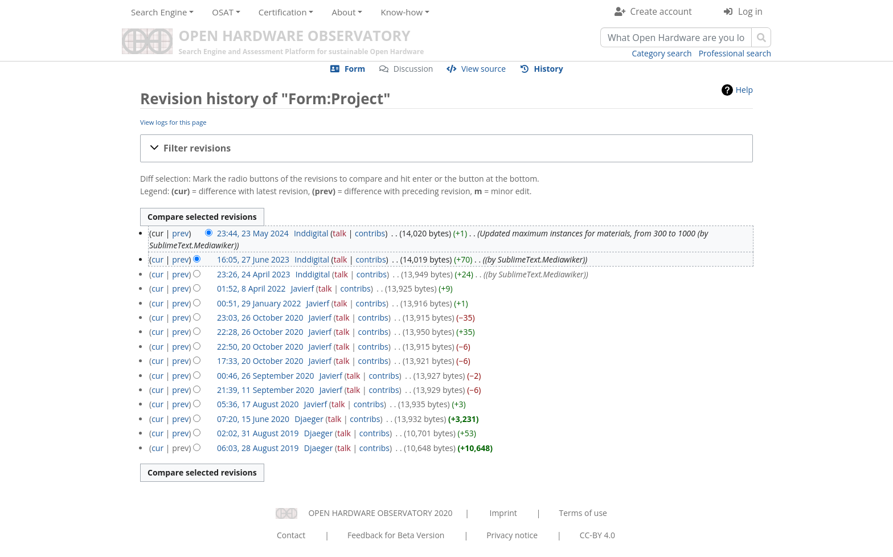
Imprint (503, 512)
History (548, 68)
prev (180, 233)
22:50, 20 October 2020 (260, 346)
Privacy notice (512, 535)
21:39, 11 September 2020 (265, 389)
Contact (291, 535)
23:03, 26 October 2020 (260, 317)
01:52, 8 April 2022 (251, 288)
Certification (283, 12)
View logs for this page (173, 122)
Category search (662, 53)
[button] (446, 148)
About (343, 12)
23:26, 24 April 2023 (253, 274)
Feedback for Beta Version (396, 535)
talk (339, 233)
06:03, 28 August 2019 (258, 448)
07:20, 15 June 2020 (253, 418)
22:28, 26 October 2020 (260, 331)
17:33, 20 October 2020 (260, 360)
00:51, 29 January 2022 (259, 303)
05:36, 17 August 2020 (258, 404)
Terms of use (583, 512)
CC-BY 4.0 (597, 535)
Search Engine (159, 12)
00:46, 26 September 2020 (265, 375)
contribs (370, 233)
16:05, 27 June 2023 (253, 259)
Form (355, 68)
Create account (661, 12)
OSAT (223, 12)
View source (483, 68)
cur (157, 259)
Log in (750, 12)
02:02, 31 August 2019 (258, 433)
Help (744, 89)
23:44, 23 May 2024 (253, 233)
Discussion (413, 68)
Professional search (735, 53)
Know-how (401, 12)
